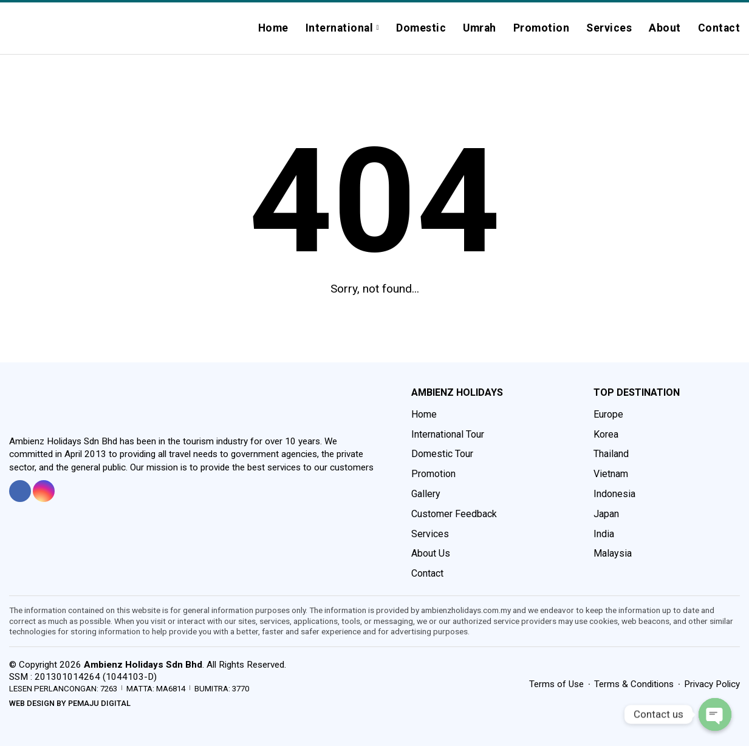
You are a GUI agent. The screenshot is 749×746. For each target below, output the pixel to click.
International (340, 28)
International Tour (447, 434)
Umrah (479, 28)
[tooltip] (20, 491)
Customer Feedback (454, 514)
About (665, 28)
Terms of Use (556, 684)
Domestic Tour (442, 453)
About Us (430, 553)
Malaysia (612, 553)
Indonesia (614, 494)
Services (609, 28)
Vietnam (610, 474)
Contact (719, 28)
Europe (608, 414)
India (603, 534)
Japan (606, 514)
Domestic (421, 28)
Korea (605, 434)
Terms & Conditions (634, 684)
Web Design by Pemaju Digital (70, 703)
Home (273, 28)
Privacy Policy (712, 684)
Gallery (425, 494)
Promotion (541, 28)
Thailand (611, 453)
